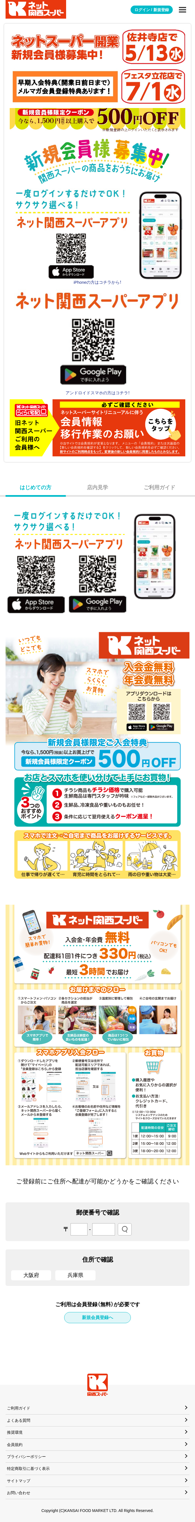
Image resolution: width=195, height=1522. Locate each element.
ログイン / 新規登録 (151, 10)
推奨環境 (14, 1432)
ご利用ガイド (159, 487)
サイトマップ (18, 1481)
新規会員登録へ (97, 1317)
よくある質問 (18, 1420)
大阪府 (31, 1275)
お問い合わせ (18, 1493)
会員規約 (14, 1444)
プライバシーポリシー (26, 1456)
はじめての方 (35, 487)
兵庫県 (75, 1275)
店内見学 (97, 487)
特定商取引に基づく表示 (28, 1468)
